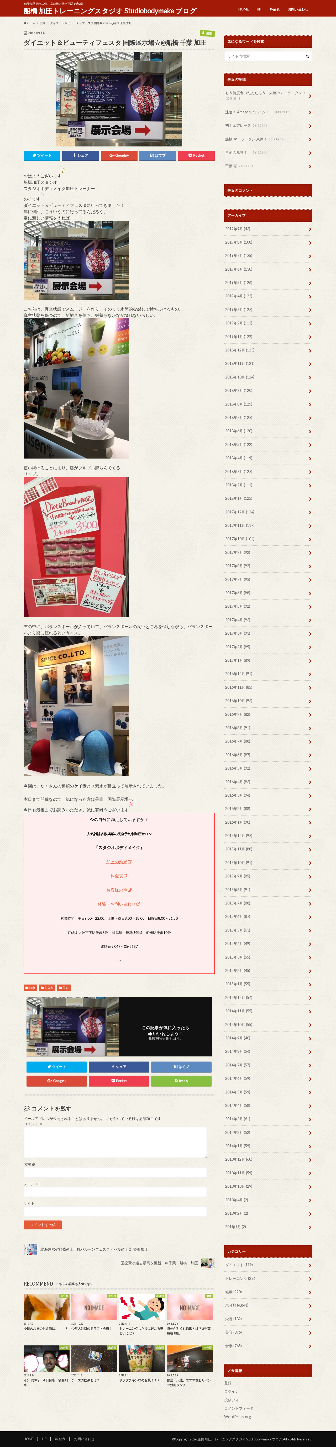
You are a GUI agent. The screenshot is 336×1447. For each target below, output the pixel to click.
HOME (243, 9)
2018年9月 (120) (238, 390)
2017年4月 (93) (237, 620)
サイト (29, 1204)
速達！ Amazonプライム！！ (257, 112)
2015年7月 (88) (237, 903)
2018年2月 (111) (238, 485)
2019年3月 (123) (238, 309)
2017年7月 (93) (237, 579)
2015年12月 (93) (238, 835)
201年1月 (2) (235, 1226)
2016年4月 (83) (237, 782)
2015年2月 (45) (237, 970)
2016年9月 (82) (237, 714)
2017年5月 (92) (237, 606)
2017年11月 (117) (239, 525)
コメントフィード (239, 1408)
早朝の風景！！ (246, 152)
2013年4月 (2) (236, 1200)
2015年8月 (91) (237, 889)
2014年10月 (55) (238, 1024)
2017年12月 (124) (239, 512)
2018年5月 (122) (238, 444)
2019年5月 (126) (238, 282)
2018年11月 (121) (239, 363)
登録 (228, 1383)
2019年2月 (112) (238, 323)
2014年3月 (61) (237, 1119)
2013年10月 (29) (238, 1186)
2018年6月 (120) (238, 431)
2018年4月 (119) (238, 458)
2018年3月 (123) (238, 471)
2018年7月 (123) (238, 417)
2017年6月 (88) (237, 593)
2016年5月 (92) (237, 768)
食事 (233, 1346)
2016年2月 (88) (237, 808)
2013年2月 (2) (236, 1213)
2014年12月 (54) (238, 997)
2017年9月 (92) (237, 552)
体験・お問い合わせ (117, 904)
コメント (33, 1124)
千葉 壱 (239, 166)
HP (259, 9)
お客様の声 (116, 890)
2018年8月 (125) (238, 404)
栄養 (233, 1319)
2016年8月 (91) (237, 727)
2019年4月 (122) (238, 296)
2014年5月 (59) (237, 1092)
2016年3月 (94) (237, 795)
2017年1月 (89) (237, 660)
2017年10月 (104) (239, 538)
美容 (65, 988)
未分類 (49, 988)
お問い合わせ (298, 9)
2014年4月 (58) (237, 1105)
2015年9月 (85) (237, 876)
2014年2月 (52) (237, 1132)
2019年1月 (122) (238, 336)
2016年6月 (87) (237, 755)
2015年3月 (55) (237, 957)
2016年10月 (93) (238, 700)
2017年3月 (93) (237, 633)
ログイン (231, 1391)
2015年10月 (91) (238, 862)
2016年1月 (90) (237, 822)
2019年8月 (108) (238, 242)
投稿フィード (235, 1400)
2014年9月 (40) (237, 1038)
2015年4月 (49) (237, 943)
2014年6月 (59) (237, 1078)
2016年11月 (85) (238, 687)
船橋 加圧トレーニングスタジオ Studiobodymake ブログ (110, 11)
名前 (29, 1165)
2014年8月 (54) (237, 1051)
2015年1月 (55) (237, 984)
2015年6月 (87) (237, 916)
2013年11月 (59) (238, 1173)
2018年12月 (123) (239, 350)
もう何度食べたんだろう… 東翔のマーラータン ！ (266, 96)
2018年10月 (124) (239, 377)
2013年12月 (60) (238, 1159)
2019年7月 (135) (238, 255)
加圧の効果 (116, 862)
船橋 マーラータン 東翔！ (254, 139)
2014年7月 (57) (237, 1065)
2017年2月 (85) (237, 647)
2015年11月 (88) (238, 849)
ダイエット (239, 1264)
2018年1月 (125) (238, 498)
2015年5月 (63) (237, 930)
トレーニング (240, 1278)
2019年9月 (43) (237, 229)
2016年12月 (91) (238, 673)
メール (31, 1184)
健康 (32, 988)
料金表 (274, 9)
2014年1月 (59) (237, 1146)
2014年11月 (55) (238, 1011)
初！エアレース (246, 125)
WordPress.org (237, 1416)
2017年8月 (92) (237, 566)
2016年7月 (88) (237, 741)
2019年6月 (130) (238, 269)
